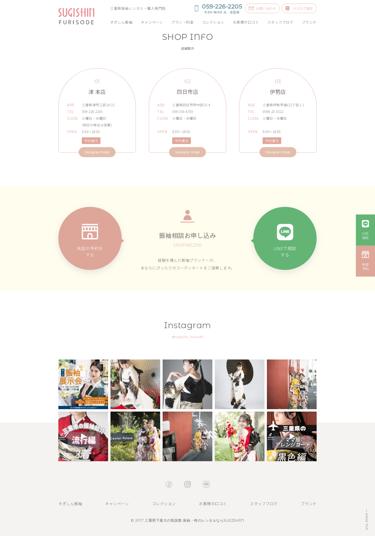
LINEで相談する (285, 251)
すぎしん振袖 (121, 22)
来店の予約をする (90, 251)
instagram (187, 484)
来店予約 (365, 266)
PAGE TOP (367, 521)
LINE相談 (365, 235)
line (206, 484)
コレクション (213, 22)
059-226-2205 (222, 8)
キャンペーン (152, 22)
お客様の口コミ (246, 22)
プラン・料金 (182, 22)
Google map (97, 152)
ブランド (309, 22)
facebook (168, 484)
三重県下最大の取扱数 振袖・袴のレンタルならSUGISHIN (194, 520)
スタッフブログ (280, 22)
